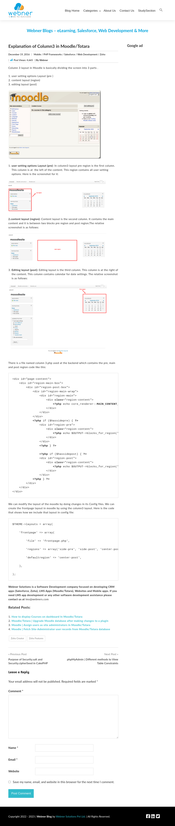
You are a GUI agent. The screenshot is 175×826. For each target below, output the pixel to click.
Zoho (102, 54)
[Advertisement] (147, 103)
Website (13, 771)
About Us (110, 10)
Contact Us (127, 10)
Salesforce (69, 54)
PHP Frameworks (52, 54)
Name (13, 748)
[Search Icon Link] (161, 10)
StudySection (147, 10)
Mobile (37, 54)
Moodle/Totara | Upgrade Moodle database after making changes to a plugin (60, 620)
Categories (91, 10)
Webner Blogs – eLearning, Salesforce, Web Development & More (87, 30)
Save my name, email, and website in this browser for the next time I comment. (63, 782)
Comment (15, 691)
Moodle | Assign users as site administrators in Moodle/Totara (51, 624)
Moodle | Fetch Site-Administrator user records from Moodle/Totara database (61, 629)
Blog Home (72, 10)
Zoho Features (36, 638)
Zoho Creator (17, 638)
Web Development (87, 54)
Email (12, 759)
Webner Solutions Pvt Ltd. (71, 816)
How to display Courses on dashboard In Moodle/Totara (47, 616)
